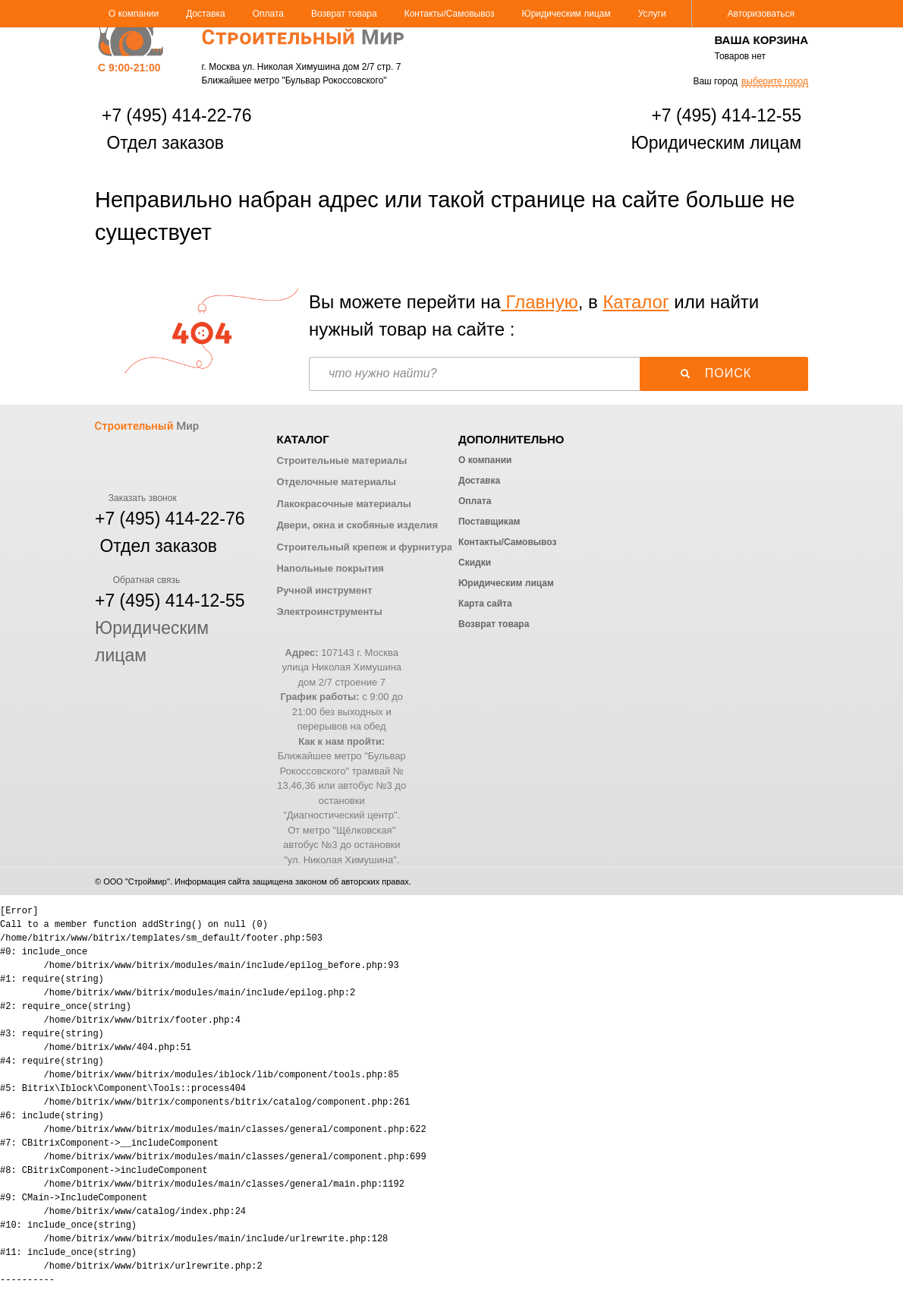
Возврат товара (344, 13)
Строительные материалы (341, 460)
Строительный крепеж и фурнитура (364, 547)
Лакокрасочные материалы (343, 503)
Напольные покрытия (329, 568)
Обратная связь (137, 580)
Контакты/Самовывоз (449, 13)
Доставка (205, 13)
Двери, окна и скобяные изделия (356, 525)
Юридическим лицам (566, 13)
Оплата (268, 13)
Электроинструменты (329, 611)
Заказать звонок (136, 498)
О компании (134, 13)
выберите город (774, 81)
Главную (539, 302)
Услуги (652, 13)
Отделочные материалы (335, 481)
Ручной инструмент (324, 590)
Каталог (636, 302)
